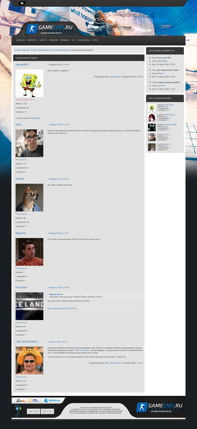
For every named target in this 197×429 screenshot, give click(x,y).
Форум (42, 40)
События (53, 40)
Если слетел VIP (164, 58)
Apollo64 (161, 85)
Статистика (84, 40)
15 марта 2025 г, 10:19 (57, 342)
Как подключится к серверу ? (169, 70)
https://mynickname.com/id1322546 (62, 308)
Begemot (21, 233)
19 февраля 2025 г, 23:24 (58, 233)
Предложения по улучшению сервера (53, 50)
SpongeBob (22, 64)
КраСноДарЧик (170, 125)
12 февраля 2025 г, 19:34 (58, 179)
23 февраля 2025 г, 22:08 (58, 287)
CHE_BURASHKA (27, 341)
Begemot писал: (56, 294)
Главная (20, 40)
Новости (32, 40)
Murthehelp (35, 118)
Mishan (20, 178)
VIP (73, 40)
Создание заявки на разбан (168, 82)
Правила (65, 40)
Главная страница (22, 50)
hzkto (19, 124)
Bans (95, 40)
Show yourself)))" (83, 350)
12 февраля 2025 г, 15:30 (58, 124)
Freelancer (21, 287)
